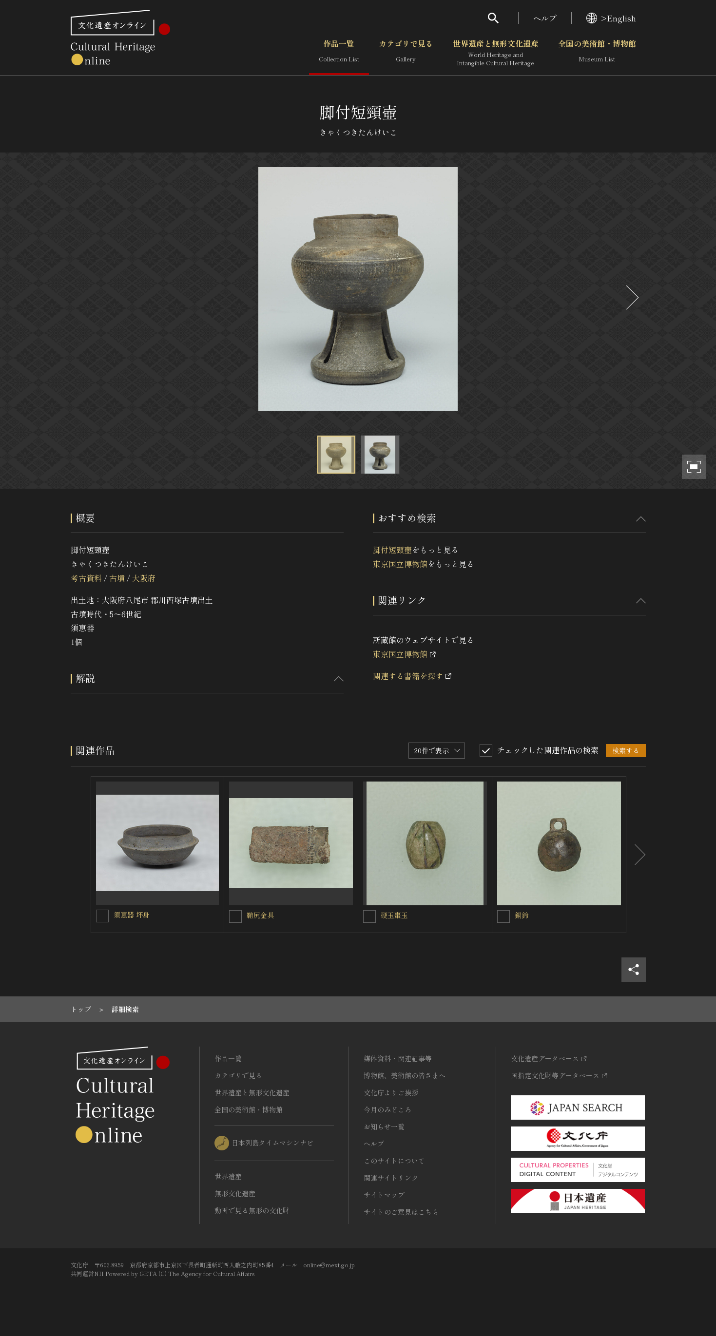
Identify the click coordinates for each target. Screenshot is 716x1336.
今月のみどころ (387, 1109)
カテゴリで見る (406, 53)
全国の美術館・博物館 (597, 53)
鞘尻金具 (260, 915)
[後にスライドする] (631, 297)
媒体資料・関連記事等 (398, 1058)
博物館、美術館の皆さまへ (404, 1075)
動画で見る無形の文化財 (252, 1210)
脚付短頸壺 (392, 549)
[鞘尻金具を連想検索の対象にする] (235, 916)
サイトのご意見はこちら (401, 1212)
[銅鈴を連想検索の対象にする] (503, 916)
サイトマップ (384, 1195)
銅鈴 (521, 915)
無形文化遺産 (234, 1193)
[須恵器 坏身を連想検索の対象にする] (102, 916)
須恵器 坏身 (132, 914)
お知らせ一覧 (384, 1126)
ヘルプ (545, 18)
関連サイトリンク (391, 1178)
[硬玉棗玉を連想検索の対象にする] (369, 916)
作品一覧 (339, 53)
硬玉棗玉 (394, 915)
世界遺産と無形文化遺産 (496, 53)
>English (611, 18)
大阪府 (143, 578)
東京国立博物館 (400, 564)
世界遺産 (228, 1176)
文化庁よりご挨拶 (391, 1092)
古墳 (117, 578)
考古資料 (86, 578)
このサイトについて (394, 1160)
